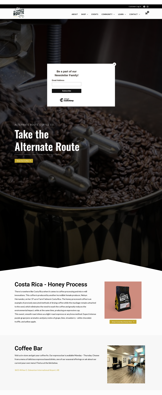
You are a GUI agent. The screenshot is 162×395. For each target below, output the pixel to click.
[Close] (114, 60)
